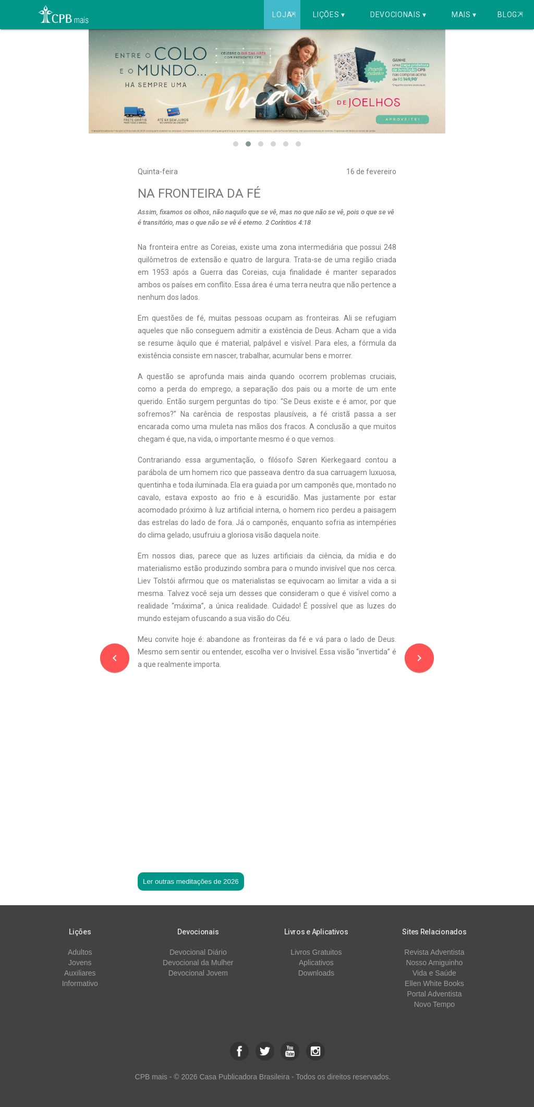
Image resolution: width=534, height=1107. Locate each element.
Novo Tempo (434, 1004)
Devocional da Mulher (198, 962)
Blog (510, 14)
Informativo (80, 983)
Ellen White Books (434, 983)
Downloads (316, 973)
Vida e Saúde (434, 973)
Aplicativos (316, 962)
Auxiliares (80, 973)
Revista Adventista (434, 952)
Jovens (79, 962)
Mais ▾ (464, 14)
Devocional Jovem (198, 973)
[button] (235, 144)
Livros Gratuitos (316, 952)
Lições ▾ (329, 14)
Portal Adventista (434, 994)
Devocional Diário (198, 952)
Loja (285, 14)
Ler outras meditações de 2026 (191, 881)
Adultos (80, 952)
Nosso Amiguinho (434, 962)
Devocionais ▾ (398, 14)
